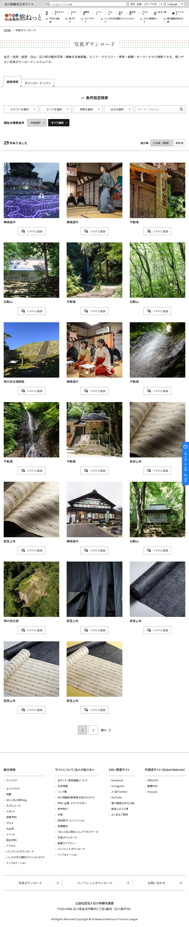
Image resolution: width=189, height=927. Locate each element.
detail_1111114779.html (94, 513)
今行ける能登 (54, 20)
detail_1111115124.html (31, 513)
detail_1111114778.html (94, 353)
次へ (104, 730)
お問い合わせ (156, 883)
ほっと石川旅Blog (16, 800)
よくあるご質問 (160, 13)
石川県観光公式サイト (22, 17)
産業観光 (63, 826)
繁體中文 (152, 786)
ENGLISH (152, 780)
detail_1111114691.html (157, 273)
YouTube (116, 797)
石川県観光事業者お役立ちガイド (76, 797)
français (152, 791)
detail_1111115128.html (94, 592)
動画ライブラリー (67, 843)
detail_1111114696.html (157, 193)
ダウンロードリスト (38, 83)
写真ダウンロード (67, 837)
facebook (117, 780)
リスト (31, 231)
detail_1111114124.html (31, 592)
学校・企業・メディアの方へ (72, 803)
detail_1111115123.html (31, 672)
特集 (47, 13)
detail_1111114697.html (94, 433)
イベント (99, 13)
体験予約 (86, 13)
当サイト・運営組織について (73, 780)
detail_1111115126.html (157, 433)
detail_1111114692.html (157, 513)
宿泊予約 (132, 13)
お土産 (121, 13)
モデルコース (59, 13)
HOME (7, 30)
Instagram (117, 786)
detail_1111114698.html (94, 273)
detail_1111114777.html (94, 193)
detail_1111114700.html (157, 353)
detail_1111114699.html (31, 433)
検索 (181, 109)
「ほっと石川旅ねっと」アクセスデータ (78, 832)
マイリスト (180, 13)
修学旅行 (63, 809)
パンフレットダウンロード (20, 851)
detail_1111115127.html (157, 592)
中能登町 (35, 123)
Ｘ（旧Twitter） (119, 791)
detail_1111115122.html (94, 672)
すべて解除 (57, 123)
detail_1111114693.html (31, 273)
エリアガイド (90, 20)
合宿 (60, 814)
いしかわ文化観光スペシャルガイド (119, 20)
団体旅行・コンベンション (71, 820)
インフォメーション (16, 863)
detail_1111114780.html (31, 193)
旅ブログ (72, 20)
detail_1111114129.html (31, 353)
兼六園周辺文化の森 (175, 20)
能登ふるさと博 (119, 809)
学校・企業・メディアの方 (143, 4)
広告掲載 (63, 786)
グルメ (110, 13)
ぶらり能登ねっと (150, 20)
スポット (74, 13)
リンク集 (62, 791)
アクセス (145, 13)
